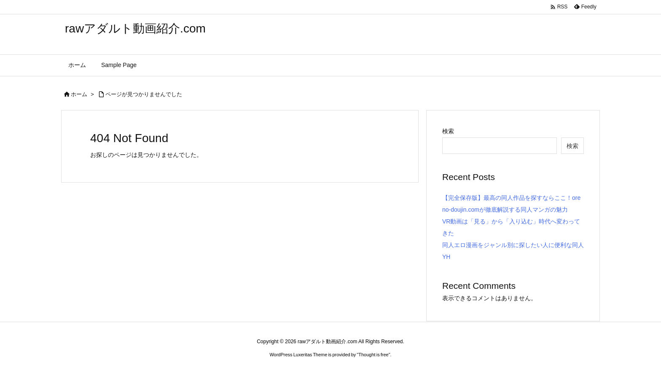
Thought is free (373, 354)
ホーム (79, 94)
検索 (448, 131)
